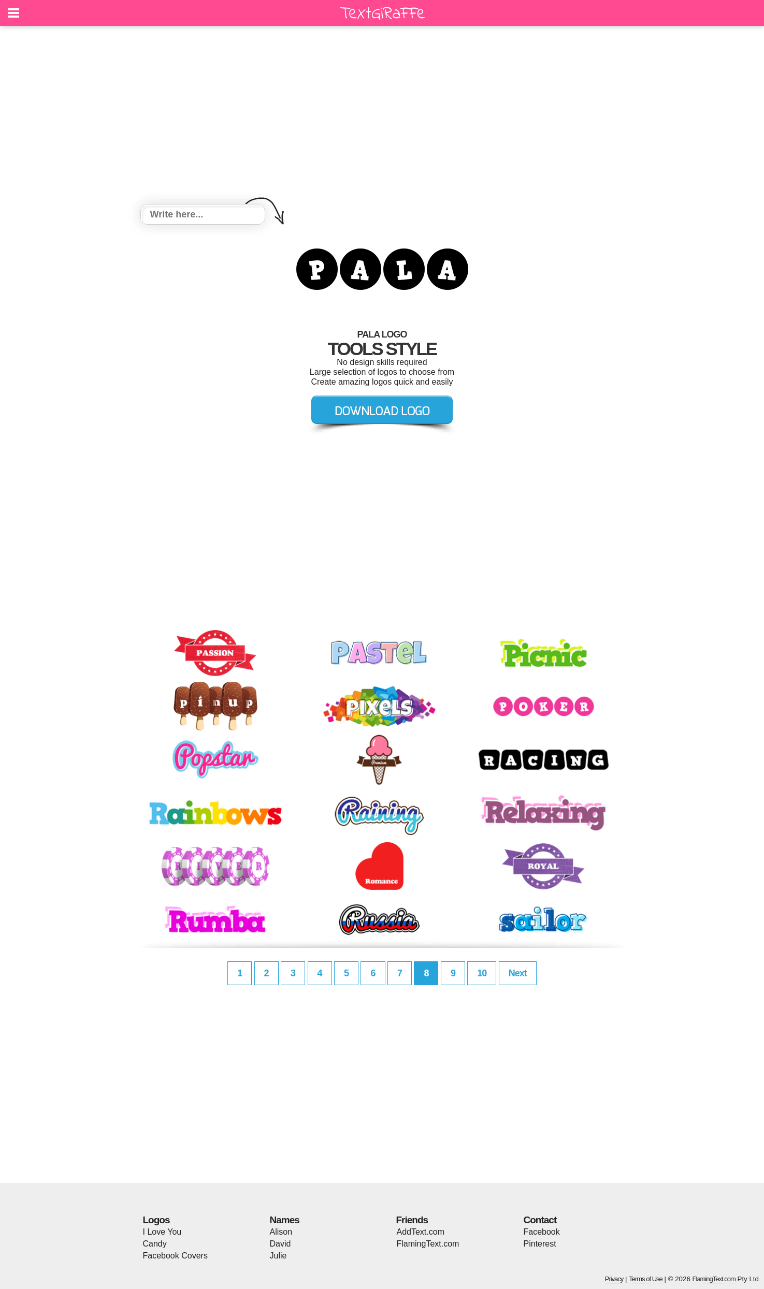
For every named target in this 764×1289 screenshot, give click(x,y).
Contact (540, 1219)
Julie (278, 1255)
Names (284, 1219)
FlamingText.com (428, 1243)
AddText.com (420, 1231)
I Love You (162, 1231)
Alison (281, 1231)
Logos (156, 1219)
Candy (155, 1243)
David (280, 1243)
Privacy (614, 1279)
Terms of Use (645, 1279)
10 (481, 973)
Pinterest (540, 1243)
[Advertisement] (382, 116)
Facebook (542, 1231)
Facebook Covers (175, 1255)
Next (518, 973)
